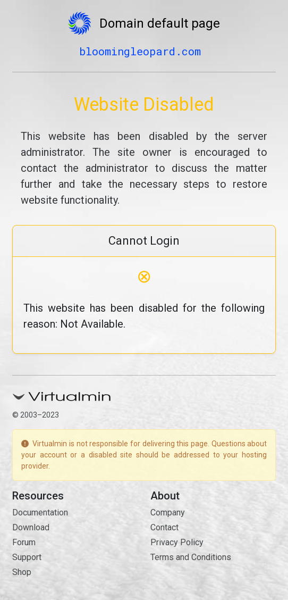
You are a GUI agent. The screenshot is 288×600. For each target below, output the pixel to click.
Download (30, 527)
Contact (164, 527)
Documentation (40, 512)
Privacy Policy (177, 542)
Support (26, 557)
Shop (21, 572)
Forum (24, 542)
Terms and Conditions (190, 557)
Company (167, 512)
